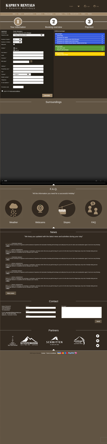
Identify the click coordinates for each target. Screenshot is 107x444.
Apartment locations (28, 14)
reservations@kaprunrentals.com (13, 312)
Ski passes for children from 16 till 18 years (80, 39)
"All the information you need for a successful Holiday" (53, 193)
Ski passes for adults (80, 37)
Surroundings (59, 14)
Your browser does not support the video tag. (53, 149)
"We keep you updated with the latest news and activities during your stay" (53, 236)
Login (88, 6)
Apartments (38, 14)
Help (97, 6)
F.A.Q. (66, 14)
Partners (90, 14)
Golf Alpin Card (80, 48)
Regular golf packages (80, 50)
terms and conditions (15, 91)
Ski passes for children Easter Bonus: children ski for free (80, 43)
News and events (74, 14)
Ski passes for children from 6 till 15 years (80, 41)
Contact (83, 14)
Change (29, 33)
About (19, 14)
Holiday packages (48, 14)
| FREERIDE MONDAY (14, 243)
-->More (7, 246)
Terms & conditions (51, 353)
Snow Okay (80, 35)
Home (14, 14)
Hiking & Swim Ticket (80, 55)
